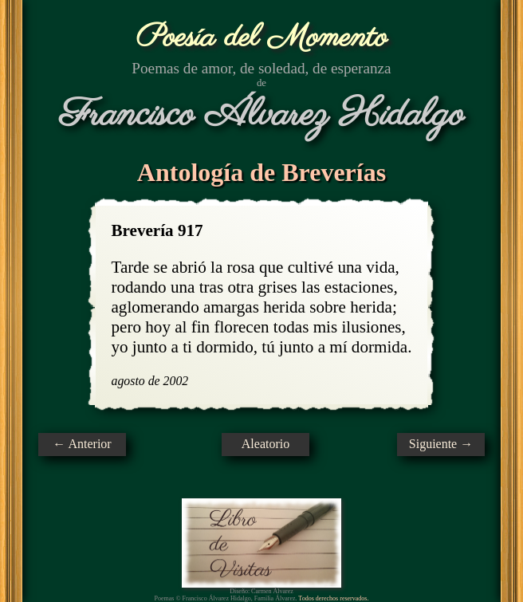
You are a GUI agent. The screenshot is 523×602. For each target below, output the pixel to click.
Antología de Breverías (261, 172)
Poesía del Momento (261, 38)
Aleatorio (265, 444)
